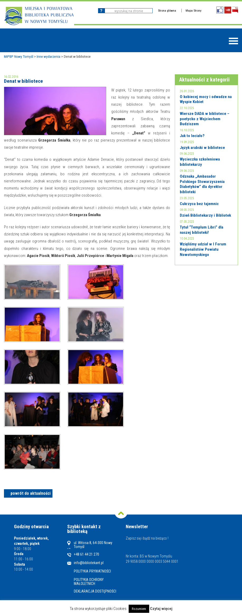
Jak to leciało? (192, 135)
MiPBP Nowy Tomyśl (18, 56)
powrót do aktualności (31, 493)
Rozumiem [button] (139, 609)
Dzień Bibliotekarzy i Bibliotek (205, 215)
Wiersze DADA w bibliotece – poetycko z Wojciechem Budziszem (204, 118)
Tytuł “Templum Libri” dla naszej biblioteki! (201, 230)
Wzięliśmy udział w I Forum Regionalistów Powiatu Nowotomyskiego (203, 249)
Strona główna (167, 10)
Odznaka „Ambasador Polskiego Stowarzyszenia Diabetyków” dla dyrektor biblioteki (202, 184)
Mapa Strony (193, 10)
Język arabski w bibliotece (202, 147)
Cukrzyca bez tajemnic (199, 203)
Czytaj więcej (161, 609)
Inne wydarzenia (48, 56)
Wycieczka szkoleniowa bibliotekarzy (200, 162)
